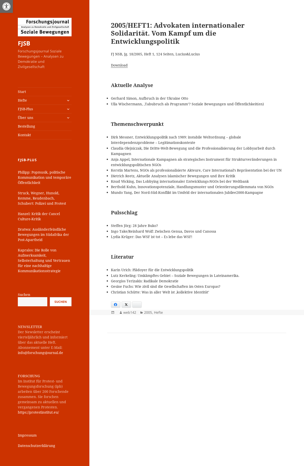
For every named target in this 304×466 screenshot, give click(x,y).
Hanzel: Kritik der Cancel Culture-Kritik (39, 216)
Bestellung (26, 126)
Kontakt (24, 135)
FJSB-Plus (25, 109)
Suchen (24, 294)
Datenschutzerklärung (36, 445)
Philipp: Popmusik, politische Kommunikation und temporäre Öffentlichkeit (44, 177)
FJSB (24, 43)
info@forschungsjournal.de (40, 352)
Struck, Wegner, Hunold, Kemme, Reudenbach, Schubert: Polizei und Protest (42, 198)
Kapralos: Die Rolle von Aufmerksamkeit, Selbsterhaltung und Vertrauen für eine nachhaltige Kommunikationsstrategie (44, 260)
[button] (6, 6)
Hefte (22, 100)
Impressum (27, 435)
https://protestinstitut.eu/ (38, 412)
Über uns (25, 117)
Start (22, 91)
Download (119, 65)
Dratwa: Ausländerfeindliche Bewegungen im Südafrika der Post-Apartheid (43, 234)
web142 (129, 312)
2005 (148, 312)
